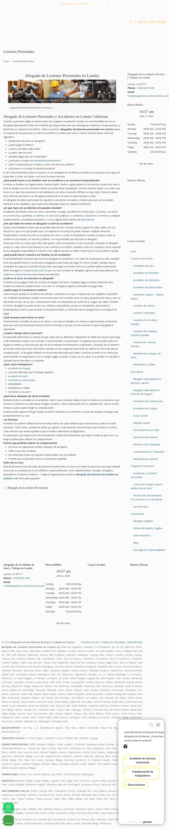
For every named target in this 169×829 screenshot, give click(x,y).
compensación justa (33, 270)
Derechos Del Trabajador (146, 444)
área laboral (87, 219)
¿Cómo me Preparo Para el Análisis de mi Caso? (146, 486)
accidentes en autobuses (46, 215)
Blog (135, 542)
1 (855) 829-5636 (98, 3)
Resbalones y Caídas (144, 364)
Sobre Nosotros (141, 535)
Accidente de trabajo (19, 368)
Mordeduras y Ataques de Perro (146, 355)
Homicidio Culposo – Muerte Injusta (147, 296)
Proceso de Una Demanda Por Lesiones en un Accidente (146, 497)
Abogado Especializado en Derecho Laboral (146, 380)
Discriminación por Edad (146, 430)
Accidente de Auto (18, 376)
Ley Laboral (137, 371)
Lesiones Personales (142, 258)
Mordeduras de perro (19, 391)
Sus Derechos (140, 506)
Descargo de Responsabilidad (149, 549)
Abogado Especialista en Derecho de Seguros (145, 392)
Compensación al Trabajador (148, 451)
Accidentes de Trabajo (145, 408)
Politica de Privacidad (113, 642)
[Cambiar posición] (151, 724)
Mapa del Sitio (134, 642)
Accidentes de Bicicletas (146, 272)
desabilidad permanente (47, 160)
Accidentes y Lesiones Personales (144, 475)
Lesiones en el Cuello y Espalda (144, 322)
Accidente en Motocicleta (21, 380)
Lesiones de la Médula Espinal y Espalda (144, 333)
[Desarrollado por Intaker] (141, 822)
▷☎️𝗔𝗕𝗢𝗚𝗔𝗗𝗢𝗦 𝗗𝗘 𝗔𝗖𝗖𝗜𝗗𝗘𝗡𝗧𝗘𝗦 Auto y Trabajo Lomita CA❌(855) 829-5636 (84, 25)
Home (6, 61)
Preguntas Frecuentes (142, 466)
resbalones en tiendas (96, 215)
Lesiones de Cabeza (144, 305)
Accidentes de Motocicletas (148, 287)
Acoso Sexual (140, 415)
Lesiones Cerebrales (144, 312)
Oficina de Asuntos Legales (147, 528)
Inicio (133, 251)
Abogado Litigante (143, 521)
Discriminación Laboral (145, 437)
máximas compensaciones (17, 274)
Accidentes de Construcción (148, 401)
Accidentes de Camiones (146, 280)
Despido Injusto (141, 422)
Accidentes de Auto (143, 265)
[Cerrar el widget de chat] (158, 724)
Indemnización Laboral (145, 458)
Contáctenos (137, 513)
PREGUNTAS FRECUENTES (18, 3)
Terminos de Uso (90, 642)
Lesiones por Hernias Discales (143, 344)
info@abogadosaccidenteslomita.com (84, 9)
